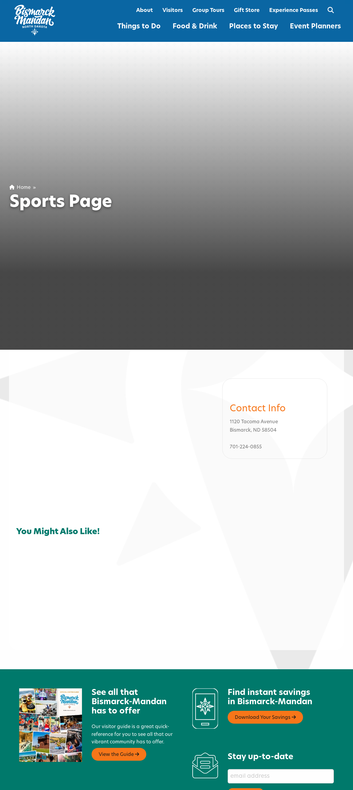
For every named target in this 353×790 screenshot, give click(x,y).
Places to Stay (253, 26)
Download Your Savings (265, 691)
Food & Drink (195, 26)
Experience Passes (293, 10)
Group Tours (208, 10)
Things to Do (139, 26)
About (144, 10)
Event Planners (315, 26)
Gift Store (247, 10)
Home (20, 187)
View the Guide (119, 728)
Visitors (172, 10)
